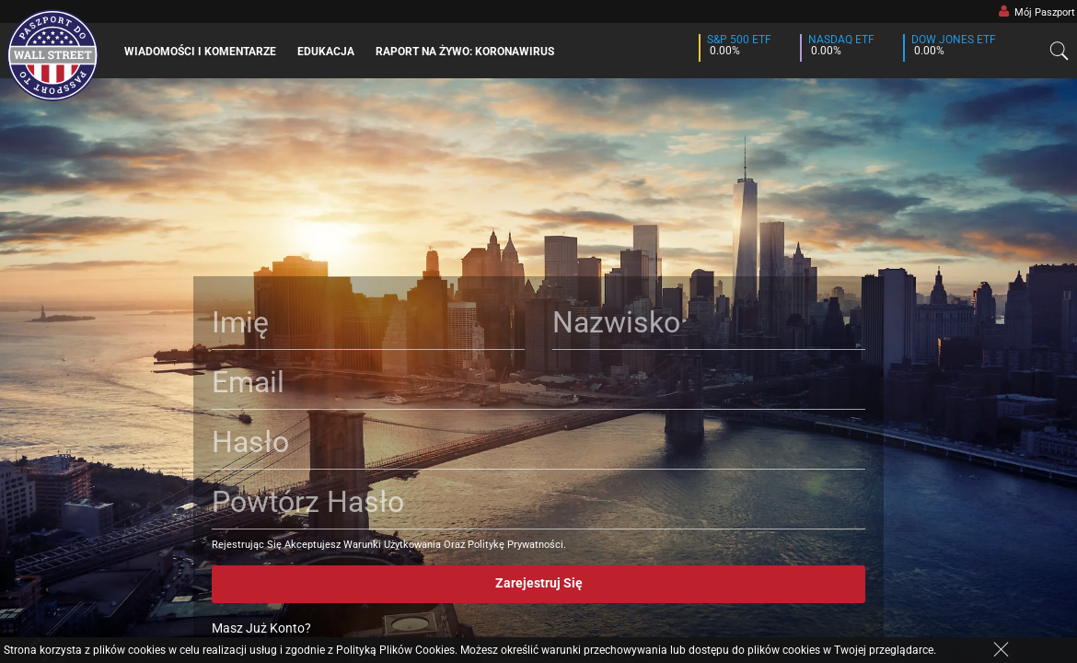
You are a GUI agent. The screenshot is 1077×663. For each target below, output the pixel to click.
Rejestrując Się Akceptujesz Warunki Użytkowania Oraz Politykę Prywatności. (389, 545)
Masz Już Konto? (261, 628)
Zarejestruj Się (539, 583)
